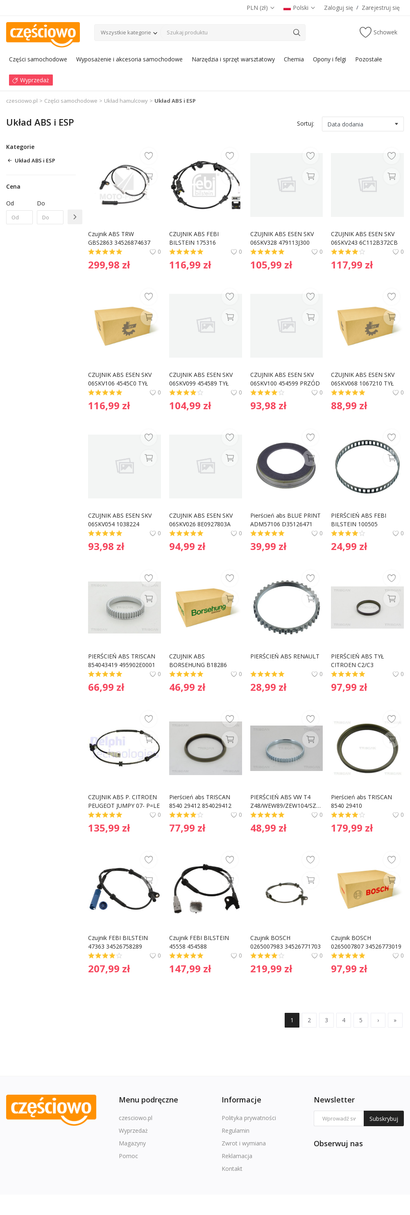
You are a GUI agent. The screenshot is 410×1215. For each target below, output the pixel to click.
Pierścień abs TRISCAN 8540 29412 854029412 (200, 801)
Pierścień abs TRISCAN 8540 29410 (362, 801)
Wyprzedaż (133, 1130)
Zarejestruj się (381, 7)
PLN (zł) (261, 7)
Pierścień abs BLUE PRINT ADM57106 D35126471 (286, 520)
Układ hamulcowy (126, 100)
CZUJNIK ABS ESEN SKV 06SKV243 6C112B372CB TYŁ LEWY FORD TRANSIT (366, 238)
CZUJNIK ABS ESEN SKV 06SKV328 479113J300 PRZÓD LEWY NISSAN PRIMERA (282, 238)
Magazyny (132, 1143)
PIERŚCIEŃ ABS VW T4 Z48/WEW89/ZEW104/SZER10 (286, 801)
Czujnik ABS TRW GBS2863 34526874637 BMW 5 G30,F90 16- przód (123, 238)
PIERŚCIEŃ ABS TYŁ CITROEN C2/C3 (358, 660)
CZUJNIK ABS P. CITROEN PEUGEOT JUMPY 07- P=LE (124, 801)
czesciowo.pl (22, 100)
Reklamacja (237, 1156)
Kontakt (232, 1168)
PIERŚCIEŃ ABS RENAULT (284, 656)
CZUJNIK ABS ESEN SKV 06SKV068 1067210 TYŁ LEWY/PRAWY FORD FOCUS (363, 379)
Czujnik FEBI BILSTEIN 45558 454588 (200, 942)
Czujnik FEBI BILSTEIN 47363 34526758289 (119, 942)
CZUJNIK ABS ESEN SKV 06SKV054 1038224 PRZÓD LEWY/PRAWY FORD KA (120, 520)
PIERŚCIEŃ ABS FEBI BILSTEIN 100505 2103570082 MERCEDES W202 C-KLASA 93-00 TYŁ (366, 520)
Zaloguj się (338, 7)
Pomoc (128, 1156)
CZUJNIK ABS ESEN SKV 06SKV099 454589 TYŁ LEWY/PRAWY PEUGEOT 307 (202, 379)
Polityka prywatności (249, 1118)
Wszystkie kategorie (126, 32)
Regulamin (235, 1130)
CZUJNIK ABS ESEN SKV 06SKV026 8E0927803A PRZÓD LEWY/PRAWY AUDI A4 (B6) (201, 520)
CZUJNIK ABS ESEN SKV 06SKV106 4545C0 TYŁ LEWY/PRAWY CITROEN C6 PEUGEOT (120, 379)
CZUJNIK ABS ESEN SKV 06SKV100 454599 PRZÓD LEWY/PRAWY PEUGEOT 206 (286, 379)
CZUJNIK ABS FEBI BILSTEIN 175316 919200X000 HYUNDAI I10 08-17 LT (205, 238)
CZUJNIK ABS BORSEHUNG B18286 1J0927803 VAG (199, 660)
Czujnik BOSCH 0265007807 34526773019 (366, 942)
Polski (299, 7)
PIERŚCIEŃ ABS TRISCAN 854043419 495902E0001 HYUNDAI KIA (122, 660)
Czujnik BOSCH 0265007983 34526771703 (285, 942)
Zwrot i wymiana (244, 1143)
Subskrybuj (383, 1119)
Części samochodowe (70, 100)
